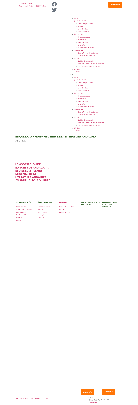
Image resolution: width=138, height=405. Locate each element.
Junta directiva (83, 29)
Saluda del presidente (85, 23)
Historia (80, 26)
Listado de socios (84, 37)
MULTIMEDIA (78, 50)
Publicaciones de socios (86, 48)
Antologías (81, 45)
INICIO (76, 18)
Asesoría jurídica (83, 42)
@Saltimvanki (92, 402)
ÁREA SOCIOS (78, 34)
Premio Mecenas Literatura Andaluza (91, 64)
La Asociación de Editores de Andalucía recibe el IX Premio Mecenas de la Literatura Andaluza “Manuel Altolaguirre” (32, 172)
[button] (96, 74)
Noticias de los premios (86, 61)
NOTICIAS (77, 72)
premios (63, 202)
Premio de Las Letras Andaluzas (89, 66)
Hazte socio (82, 40)
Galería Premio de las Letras (88, 53)
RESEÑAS (77, 69)
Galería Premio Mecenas (86, 56)
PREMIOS (77, 58)
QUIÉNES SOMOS (80, 21)
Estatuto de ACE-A (84, 32)
